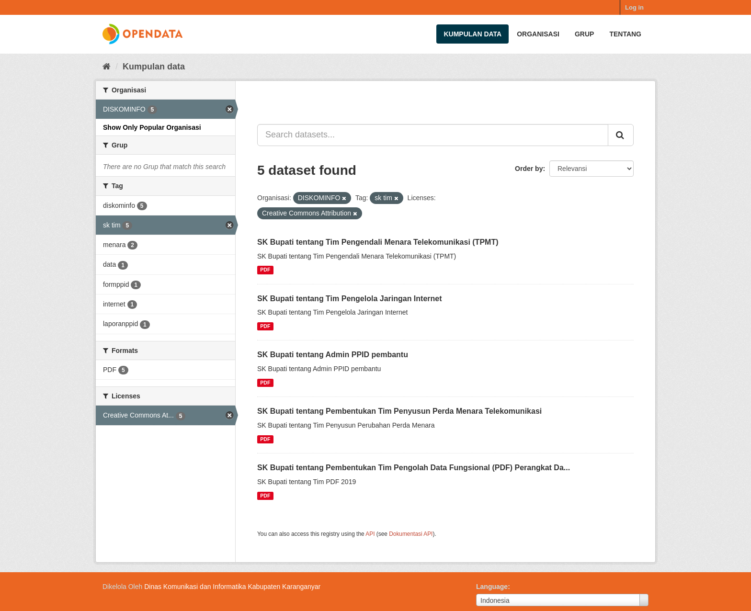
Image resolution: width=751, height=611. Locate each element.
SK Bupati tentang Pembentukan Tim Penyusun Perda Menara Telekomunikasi (399, 411)
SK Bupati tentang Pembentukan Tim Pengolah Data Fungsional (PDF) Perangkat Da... (413, 468)
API (370, 534)
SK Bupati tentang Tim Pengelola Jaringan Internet (349, 298)
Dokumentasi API (410, 534)
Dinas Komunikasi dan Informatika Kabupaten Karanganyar (232, 586)
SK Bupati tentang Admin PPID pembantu (332, 355)
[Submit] (621, 135)
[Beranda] (106, 66)
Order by (529, 168)
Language (492, 586)
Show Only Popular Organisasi (152, 127)
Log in (634, 7)
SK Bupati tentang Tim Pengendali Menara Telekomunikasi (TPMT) (377, 242)
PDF (265, 270)
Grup (584, 34)
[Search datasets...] (432, 135)
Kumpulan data (472, 34)
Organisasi (538, 34)
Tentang (625, 34)
